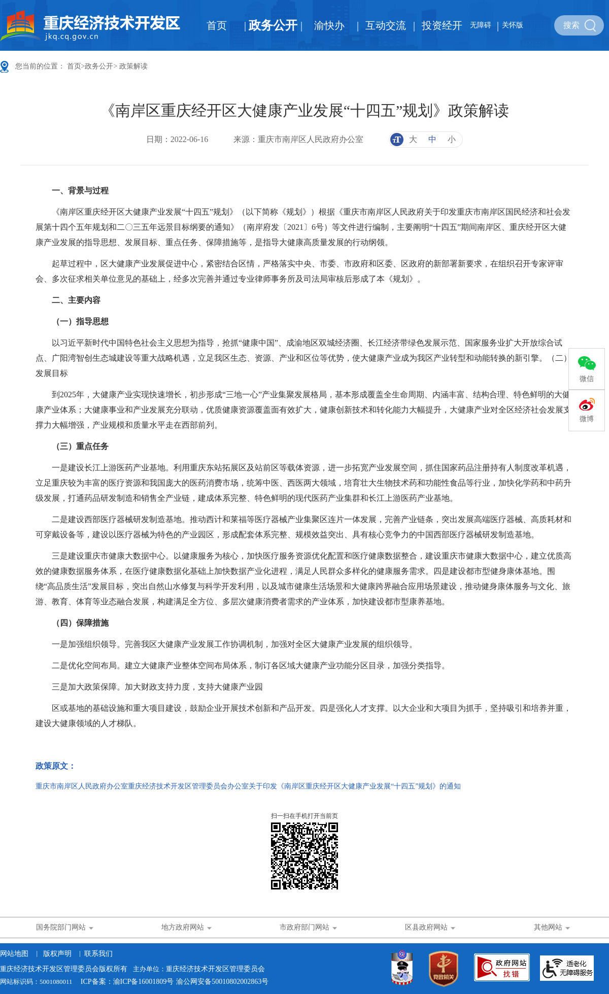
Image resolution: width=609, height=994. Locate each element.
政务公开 (273, 25)
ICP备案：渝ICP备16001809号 (127, 981)
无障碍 (480, 25)
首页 (217, 25)
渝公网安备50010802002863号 (222, 981)
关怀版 (512, 25)
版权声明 (57, 953)
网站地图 (14, 953)
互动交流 (385, 25)
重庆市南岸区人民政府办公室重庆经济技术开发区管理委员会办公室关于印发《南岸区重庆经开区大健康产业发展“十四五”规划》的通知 (248, 786)
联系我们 (98, 953)
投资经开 (442, 25)
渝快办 (329, 25)
